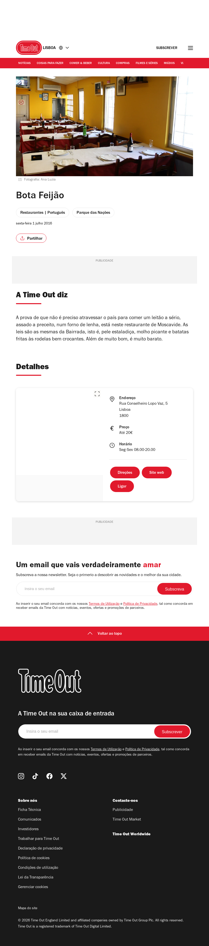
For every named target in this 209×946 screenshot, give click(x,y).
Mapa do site (27, 908)
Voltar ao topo (105, 634)
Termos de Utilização (104, 604)
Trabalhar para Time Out (38, 839)
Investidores (28, 829)
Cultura (104, 63)
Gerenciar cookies (33, 887)
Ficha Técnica (29, 810)
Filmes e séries (147, 63)
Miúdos (169, 63)
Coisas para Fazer (50, 63)
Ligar (122, 487)
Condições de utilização (38, 868)
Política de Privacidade (140, 604)
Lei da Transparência (35, 878)
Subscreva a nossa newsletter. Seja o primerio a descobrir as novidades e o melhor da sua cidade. (99, 575)
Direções (125, 473)
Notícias (24, 63)
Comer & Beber (80, 63)
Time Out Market (127, 820)
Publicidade (123, 810)
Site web (156, 473)
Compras (123, 63)
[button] (97, 394)
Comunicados (29, 820)
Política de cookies (33, 858)
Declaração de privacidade (40, 849)
